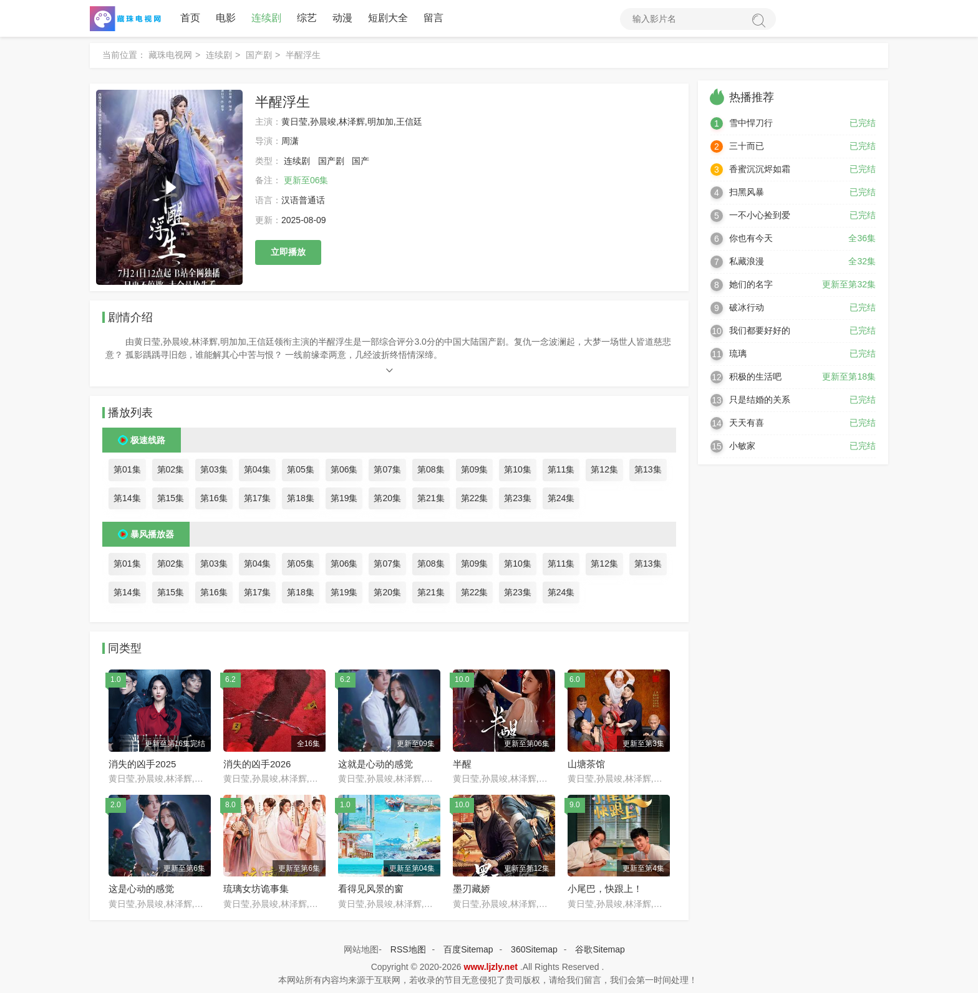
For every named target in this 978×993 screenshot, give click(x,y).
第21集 (431, 498)
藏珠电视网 (170, 55)
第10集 (517, 470)
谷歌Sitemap (599, 949)
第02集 (171, 470)
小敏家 (742, 446)
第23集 (517, 498)
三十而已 (746, 146)
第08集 (431, 470)
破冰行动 (746, 308)
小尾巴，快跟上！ (605, 889)
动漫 (342, 18)
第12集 (604, 470)
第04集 (257, 470)
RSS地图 (408, 949)
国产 (360, 161)
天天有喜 (746, 423)
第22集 (474, 498)
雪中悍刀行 (751, 123)
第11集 (561, 470)
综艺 (307, 18)
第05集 (300, 470)
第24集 (561, 498)
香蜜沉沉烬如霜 (759, 170)
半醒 (462, 764)
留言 (433, 18)
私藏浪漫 (746, 262)
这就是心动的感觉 (375, 764)
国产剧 (259, 55)
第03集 (214, 470)
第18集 (300, 498)
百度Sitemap (468, 949)
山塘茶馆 (586, 764)
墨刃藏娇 (471, 889)
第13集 (648, 470)
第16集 (214, 498)
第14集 (127, 498)
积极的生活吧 (755, 377)
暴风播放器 (152, 535)
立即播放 (288, 252)
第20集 (387, 498)
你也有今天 (751, 239)
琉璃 (738, 354)
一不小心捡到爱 (759, 216)
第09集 (474, 470)
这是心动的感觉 (141, 889)
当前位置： (124, 55)
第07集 (387, 470)
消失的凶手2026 (257, 764)
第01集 (127, 470)
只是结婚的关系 (759, 400)
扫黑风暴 (746, 193)
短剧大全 (388, 18)
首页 (190, 18)
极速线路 (147, 441)
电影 (226, 18)
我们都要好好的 (759, 331)
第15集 (171, 498)
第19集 (344, 498)
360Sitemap (534, 949)
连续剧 (266, 18)
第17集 (257, 498)
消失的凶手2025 (142, 764)
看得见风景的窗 (371, 889)
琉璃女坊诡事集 (256, 889)
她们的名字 (751, 285)
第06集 (344, 470)
